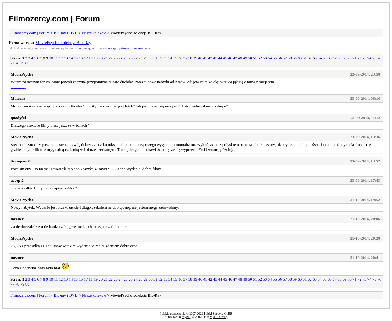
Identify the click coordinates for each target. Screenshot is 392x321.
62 (310, 58)
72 (359, 58)
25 (125, 58)
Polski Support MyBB (218, 313)
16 (81, 58)
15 (76, 58)
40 (200, 58)
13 (66, 58)
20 (101, 58)
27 (136, 58)
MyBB (186, 317)
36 (180, 58)
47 (235, 58)
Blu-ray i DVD (66, 33)
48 (240, 58)
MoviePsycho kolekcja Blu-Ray (64, 42)
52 (260, 58)
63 (315, 58)
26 (131, 58)
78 (17, 63)
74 (369, 58)
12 (61, 58)
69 (344, 58)
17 (86, 58)
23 (116, 58)
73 (364, 58)
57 (285, 58)
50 (250, 58)
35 (175, 58)
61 (305, 58)
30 (151, 58)
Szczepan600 (21, 161)
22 (111, 58)
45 (225, 58)
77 (12, 63)
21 (105, 58)
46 (230, 58)
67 (335, 58)
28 (140, 58)
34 (170, 58)
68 (339, 58)
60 (300, 58)
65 (324, 58)
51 (255, 58)
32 (160, 58)
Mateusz (18, 98)
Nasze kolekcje (94, 33)
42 (210, 58)
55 (275, 58)
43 (215, 58)
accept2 (17, 180)
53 (265, 58)
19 (96, 58)
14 (71, 58)
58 (290, 58)
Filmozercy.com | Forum (54, 18)
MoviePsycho (22, 74)
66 (330, 58)
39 (195, 58)
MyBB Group (218, 317)
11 (56, 58)
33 (165, 58)
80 (27, 63)
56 (280, 58)
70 (350, 58)
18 (91, 58)
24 (121, 58)
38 (190, 58)
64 (320, 58)
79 (22, 63)
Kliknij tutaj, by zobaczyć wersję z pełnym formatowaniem (112, 48)
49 (245, 58)
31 (155, 58)
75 (374, 58)
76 (379, 58)
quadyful (18, 117)
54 (270, 58)
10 (51, 58)
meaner (17, 219)
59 (295, 58)
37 (185, 58)
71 (354, 58)
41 (205, 58)
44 (220, 58)
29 (145, 58)
